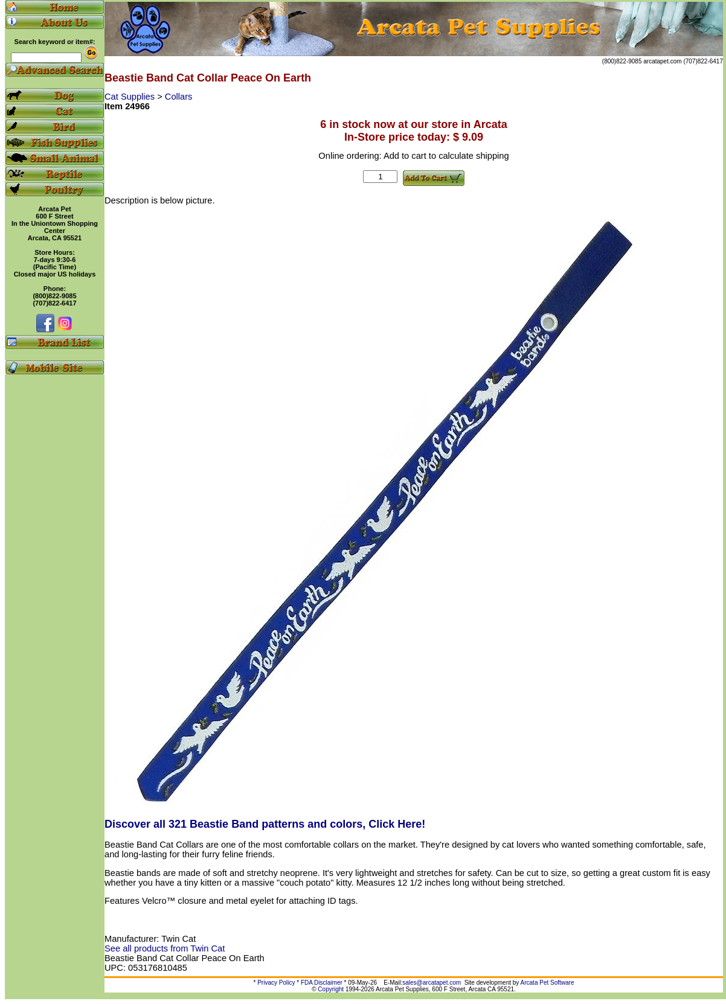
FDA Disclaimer (321, 982)
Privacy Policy (276, 982)
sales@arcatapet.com (431, 982)
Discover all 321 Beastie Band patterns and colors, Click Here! (264, 824)
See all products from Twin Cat (164, 948)
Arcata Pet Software (547, 982)
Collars (179, 96)
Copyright (331, 989)
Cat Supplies (130, 96)
